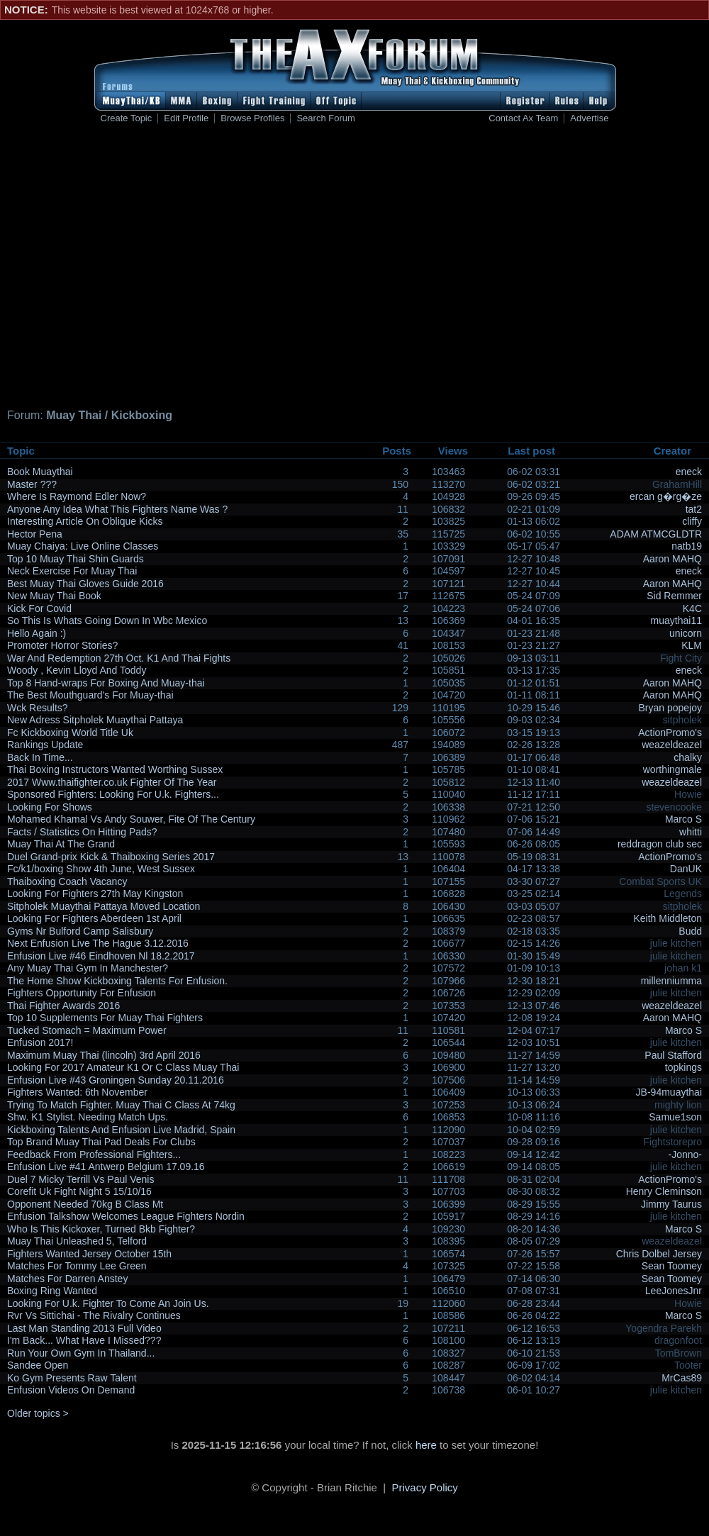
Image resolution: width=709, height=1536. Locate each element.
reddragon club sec (660, 844)
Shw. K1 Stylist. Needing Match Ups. (87, 1117)
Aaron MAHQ (672, 558)
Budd (690, 931)
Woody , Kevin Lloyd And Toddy (76, 670)
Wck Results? (37, 707)
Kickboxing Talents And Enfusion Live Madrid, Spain (121, 1129)
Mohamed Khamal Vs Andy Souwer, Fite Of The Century (131, 819)
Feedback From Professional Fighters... (94, 1154)
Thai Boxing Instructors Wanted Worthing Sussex (115, 769)
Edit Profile (186, 118)
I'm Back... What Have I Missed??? (84, 1340)
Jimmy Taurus (671, 1204)
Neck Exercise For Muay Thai (72, 571)
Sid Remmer (674, 595)
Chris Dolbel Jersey (659, 1253)
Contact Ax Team (523, 118)
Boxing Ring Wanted (52, 1290)
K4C (692, 608)
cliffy (692, 521)
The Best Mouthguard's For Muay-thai (90, 695)
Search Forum (325, 118)
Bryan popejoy (670, 707)
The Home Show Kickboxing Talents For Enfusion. (117, 980)
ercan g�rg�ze (666, 496)
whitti (690, 831)
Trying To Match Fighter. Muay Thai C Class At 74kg (121, 1105)
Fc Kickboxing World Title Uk (70, 732)
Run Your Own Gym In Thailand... (81, 1353)
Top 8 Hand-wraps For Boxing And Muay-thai (106, 683)
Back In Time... (40, 757)
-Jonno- (685, 1154)
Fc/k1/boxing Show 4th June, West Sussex (101, 868)
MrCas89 (681, 1378)
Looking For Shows (49, 807)
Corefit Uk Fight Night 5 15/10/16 (79, 1191)
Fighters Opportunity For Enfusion (81, 992)
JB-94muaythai (669, 1092)
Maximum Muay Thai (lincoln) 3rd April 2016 (104, 1055)
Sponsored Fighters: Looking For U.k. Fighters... (113, 794)
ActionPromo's (670, 732)
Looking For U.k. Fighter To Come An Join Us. (108, 1303)
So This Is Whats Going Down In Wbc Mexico (107, 620)
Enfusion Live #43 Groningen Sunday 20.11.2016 (115, 1080)
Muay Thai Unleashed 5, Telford (77, 1241)
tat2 (694, 509)
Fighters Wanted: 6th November (77, 1092)
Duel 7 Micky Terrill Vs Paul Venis (80, 1179)
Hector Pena (34, 534)
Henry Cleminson (664, 1191)
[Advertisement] (229, 268)
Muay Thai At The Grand (61, 844)
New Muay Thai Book (54, 595)
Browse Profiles (252, 118)
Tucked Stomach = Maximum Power (87, 1030)
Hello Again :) (36, 633)
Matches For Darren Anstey (67, 1278)
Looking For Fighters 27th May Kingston (95, 893)
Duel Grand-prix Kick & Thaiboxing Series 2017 (111, 856)
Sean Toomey (672, 1265)
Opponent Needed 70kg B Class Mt (85, 1204)
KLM (691, 645)
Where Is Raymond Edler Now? (76, 496)
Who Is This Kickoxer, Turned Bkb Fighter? (101, 1229)
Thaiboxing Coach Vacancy (67, 881)
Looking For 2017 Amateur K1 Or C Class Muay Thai (123, 1067)
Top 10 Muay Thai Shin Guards (75, 558)
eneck (689, 471)
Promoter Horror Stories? (62, 645)
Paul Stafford (673, 1055)
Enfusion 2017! (40, 1042)
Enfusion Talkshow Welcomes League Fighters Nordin (126, 1216)
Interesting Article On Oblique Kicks (84, 521)
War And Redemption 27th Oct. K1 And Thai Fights (118, 658)
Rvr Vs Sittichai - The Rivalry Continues (94, 1315)
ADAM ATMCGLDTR (656, 534)
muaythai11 (676, 620)
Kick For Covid (39, 608)
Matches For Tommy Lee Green (77, 1265)
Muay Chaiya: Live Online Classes (82, 546)
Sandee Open (37, 1365)
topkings (683, 1067)
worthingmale (672, 769)
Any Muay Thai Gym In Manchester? (87, 968)
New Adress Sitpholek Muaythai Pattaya (95, 719)
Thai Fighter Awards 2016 (63, 1005)
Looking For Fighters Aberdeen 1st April (94, 918)
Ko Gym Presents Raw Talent (72, 1378)
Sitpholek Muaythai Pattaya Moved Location (103, 906)
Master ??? (32, 484)
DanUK (686, 868)
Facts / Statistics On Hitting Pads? (82, 831)
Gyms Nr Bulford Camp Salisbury (80, 931)
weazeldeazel (672, 744)
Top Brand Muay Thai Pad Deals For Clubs (101, 1141)
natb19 (686, 546)
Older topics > (38, 1413)
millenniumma (671, 980)
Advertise (589, 118)
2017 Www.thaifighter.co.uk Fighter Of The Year (111, 782)
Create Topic (126, 118)
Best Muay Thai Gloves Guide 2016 (85, 583)
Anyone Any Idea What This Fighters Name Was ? (117, 509)
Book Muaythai (40, 471)
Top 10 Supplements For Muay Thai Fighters (105, 1017)
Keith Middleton (667, 918)
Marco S (683, 819)
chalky (688, 757)
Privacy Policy (425, 1487)
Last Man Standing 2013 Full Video (84, 1328)
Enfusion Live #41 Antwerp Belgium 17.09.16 (106, 1166)
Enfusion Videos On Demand (71, 1390)
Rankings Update (45, 744)
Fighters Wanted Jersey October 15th (89, 1253)
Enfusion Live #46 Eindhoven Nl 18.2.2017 (101, 956)
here (426, 1445)
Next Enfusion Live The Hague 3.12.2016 (98, 943)
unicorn (685, 633)
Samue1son (675, 1117)
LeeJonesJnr (673, 1290)
